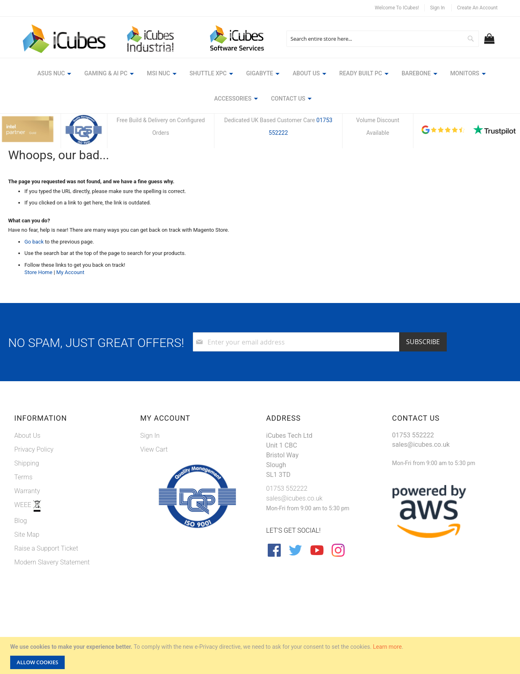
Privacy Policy (33, 448)
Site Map (26, 534)
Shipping (26, 462)
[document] (261, 655)
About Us (27, 435)
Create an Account (477, 8)
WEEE (23, 504)
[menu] (260, 87)
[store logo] (64, 39)
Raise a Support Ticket (46, 547)
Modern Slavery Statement (52, 561)
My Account (70, 272)
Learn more (387, 646)
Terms (23, 476)
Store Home (38, 272)
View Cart (154, 448)
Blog (20, 520)
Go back (34, 241)
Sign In (437, 8)
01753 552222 (287, 488)
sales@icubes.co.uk (294, 497)
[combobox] (382, 39)
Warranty (27, 490)
